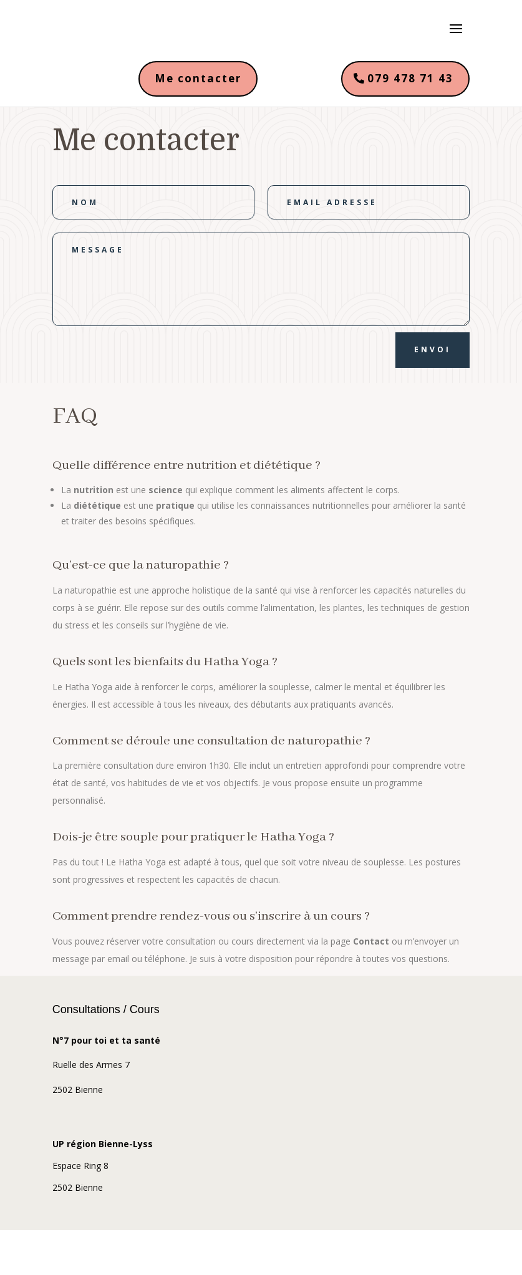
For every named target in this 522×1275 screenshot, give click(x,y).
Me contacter (198, 78)
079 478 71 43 (410, 78)
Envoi (432, 349)
